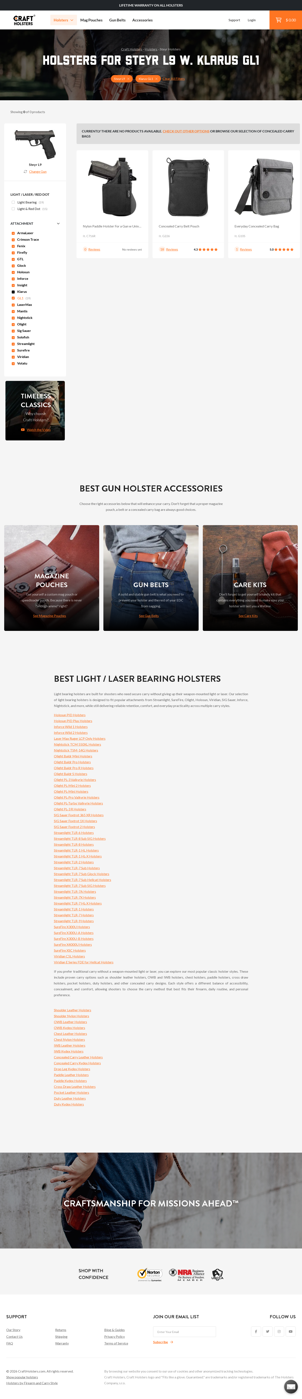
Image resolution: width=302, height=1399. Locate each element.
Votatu (19, 363)
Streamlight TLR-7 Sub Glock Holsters (81, 874)
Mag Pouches (91, 20)
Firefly (19, 252)
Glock (19, 265)
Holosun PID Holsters (70, 715)
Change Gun (35, 171)
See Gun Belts (149, 616)
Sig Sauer (21, 331)
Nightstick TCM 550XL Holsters (77, 744)
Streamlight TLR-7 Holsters (74, 915)
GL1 (21, 298)
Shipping (61, 1336)
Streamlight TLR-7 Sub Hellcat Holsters (82, 880)
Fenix (18, 246)
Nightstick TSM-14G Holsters (76, 750)
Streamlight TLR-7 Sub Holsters (77, 868)
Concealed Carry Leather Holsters (78, 1057)
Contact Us (14, 1336)
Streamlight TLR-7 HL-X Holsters (78, 903)
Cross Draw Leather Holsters (75, 1087)
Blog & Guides (114, 1330)
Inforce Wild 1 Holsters (71, 727)
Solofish (20, 337)
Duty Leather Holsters (70, 1098)
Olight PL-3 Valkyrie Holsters (75, 780)
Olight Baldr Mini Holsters (73, 756)
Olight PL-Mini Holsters (71, 791)
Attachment (21, 223)
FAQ (9, 1343)
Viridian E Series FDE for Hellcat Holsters (83, 962)
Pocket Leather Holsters (71, 1092)
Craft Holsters (131, 49)
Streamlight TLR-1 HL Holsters (76, 850)
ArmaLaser (23, 233)
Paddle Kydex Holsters (70, 1081)
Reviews (94, 249)
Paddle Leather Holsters (71, 1075)
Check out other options (186, 131)
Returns (60, 1330)
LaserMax (22, 304)
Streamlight (23, 344)
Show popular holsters (22, 1377)
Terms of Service (116, 1343)
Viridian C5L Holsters (69, 956)
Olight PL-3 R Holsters (70, 809)
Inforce (20, 278)
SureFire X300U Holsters (72, 927)
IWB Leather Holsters (69, 1045)
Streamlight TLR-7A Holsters (75, 891)
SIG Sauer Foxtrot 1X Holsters (75, 821)
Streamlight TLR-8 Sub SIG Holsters (80, 838)
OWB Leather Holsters (70, 1022)
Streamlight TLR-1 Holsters (74, 909)
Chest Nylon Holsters (69, 1039)
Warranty (62, 1343)
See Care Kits (248, 616)
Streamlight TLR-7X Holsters (75, 897)
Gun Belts (117, 20)
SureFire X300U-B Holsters (74, 939)
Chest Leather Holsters (70, 1034)
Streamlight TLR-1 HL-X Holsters (78, 856)
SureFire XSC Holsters (70, 950)
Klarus (19, 291)
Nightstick (22, 318)
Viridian (20, 357)
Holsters (64, 20)
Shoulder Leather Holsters (72, 1010)
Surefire (21, 350)
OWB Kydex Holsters (69, 1028)
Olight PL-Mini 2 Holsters (72, 785)
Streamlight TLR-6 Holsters (74, 833)
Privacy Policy (114, 1336)
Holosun (21, 272)
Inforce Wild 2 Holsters (71, 733)
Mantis (19, 311)
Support (234, 20)
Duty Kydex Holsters (69, 1104)
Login (252, 20)
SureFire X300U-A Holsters (74, 933)
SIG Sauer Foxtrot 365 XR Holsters (79, 815)
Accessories (142, 20)
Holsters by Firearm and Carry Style (32, 1383)
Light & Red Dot (29, 209)
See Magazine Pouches (49, 616)
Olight (19, 324)
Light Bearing (28, 202)
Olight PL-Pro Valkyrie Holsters (76, 797)
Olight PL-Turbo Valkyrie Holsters (78, 803)
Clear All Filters (174, 79)
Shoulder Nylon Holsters (71, 1016)
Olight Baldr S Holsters (70, 774)
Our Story (13, 1330)
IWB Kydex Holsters (68, 1051)
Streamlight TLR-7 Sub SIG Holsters (80, 886)
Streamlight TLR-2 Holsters (74, 862)
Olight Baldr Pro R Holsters (74, 768)
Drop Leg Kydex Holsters (72, 1069)
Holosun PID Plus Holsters (73, 721)
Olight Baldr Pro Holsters (72, 762)
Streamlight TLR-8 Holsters (74, 844)
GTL (17, 259)
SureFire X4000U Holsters (73, 944)
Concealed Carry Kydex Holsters (77, 1063)
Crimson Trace (25, 239)
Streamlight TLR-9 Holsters (74, 921)
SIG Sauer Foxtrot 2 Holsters (74, 827)
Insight (19, 285)
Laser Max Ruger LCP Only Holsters (79, 738)
